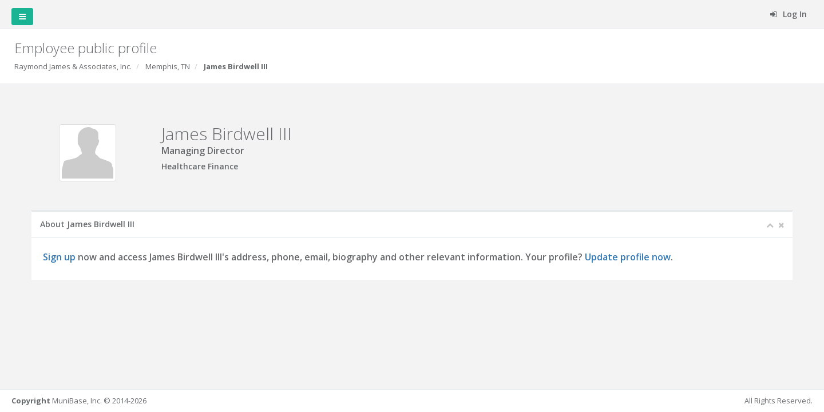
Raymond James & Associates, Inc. (73, 66)
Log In (788, 14)
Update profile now (628, 257)
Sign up (59, 257)
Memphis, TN (167, 66)
